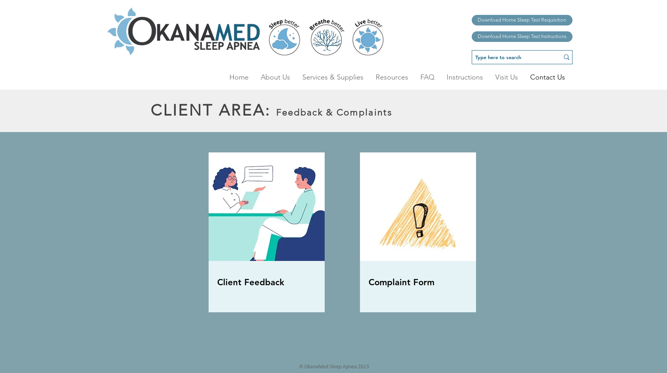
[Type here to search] (509, 57)
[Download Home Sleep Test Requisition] (522, 20)
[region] (267, 239)
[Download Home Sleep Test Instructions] (522, 36)
